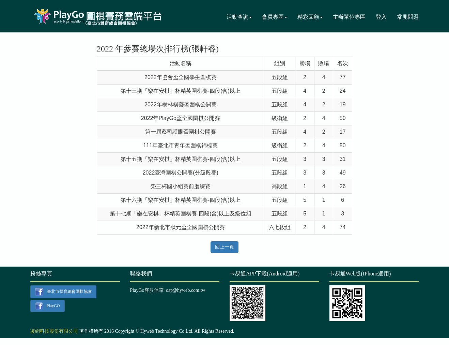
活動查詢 (239, 17)
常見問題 (408, 17)
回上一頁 (224, 247)
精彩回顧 (310, 17)
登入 (381, 17)
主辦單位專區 (349, 17)
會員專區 (274, 17)
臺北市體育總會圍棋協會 (63, 291)
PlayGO (47, 306)
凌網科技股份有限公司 (54, 331)
